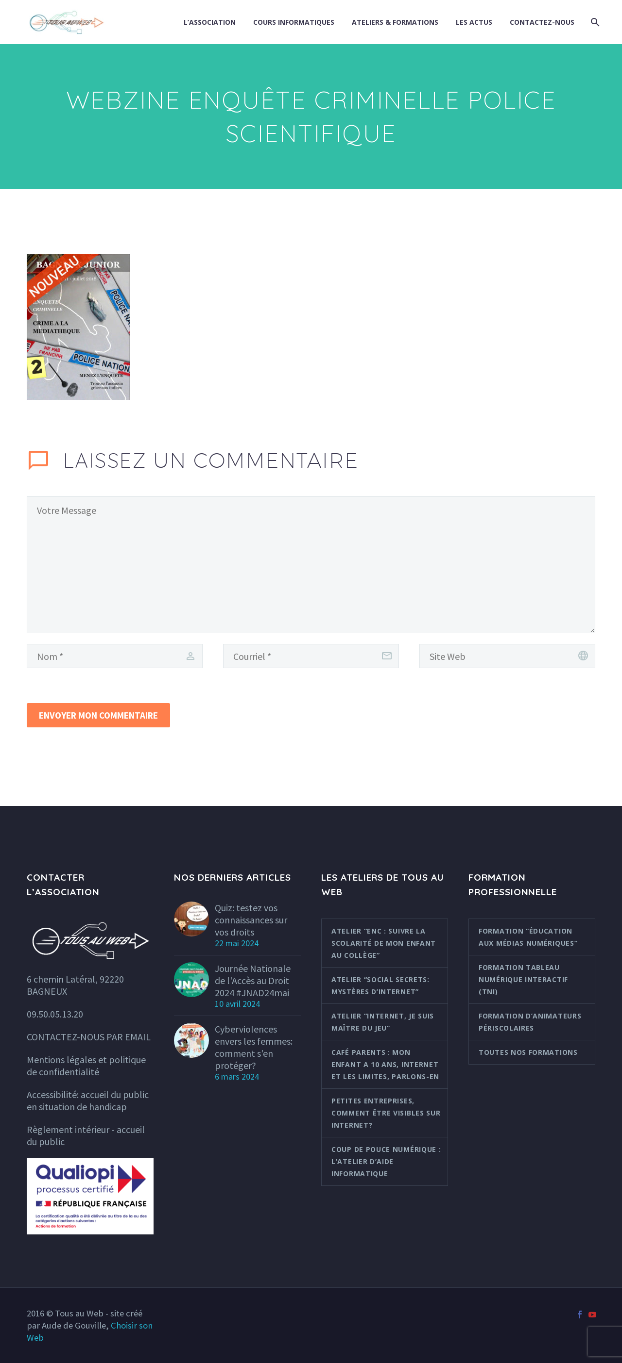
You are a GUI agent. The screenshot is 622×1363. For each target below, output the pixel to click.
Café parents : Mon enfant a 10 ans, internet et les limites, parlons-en (385, 1064)
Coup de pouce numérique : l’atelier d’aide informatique (386, 1161)
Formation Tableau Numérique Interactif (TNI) (523, 979)
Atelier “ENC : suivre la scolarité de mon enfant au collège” (383, 943)
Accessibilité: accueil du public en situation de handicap (88, 1100)
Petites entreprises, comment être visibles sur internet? (386, 1113)
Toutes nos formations (528, 1052)
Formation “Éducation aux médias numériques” (528, 937)
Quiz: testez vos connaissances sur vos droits (251, 920)
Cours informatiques (293, 22)
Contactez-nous (542, 22)
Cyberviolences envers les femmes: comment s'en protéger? (254, 1047)
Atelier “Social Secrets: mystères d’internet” (380, 985)
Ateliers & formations (395, 22)
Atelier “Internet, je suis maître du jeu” (382, 1022)
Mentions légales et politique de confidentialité (86, 1065)
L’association (210, 22)
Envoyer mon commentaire (98, 715)
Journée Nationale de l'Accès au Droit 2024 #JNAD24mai (253, 980)
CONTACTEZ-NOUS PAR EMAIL (89, 1037)
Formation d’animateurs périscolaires (530, 1022)
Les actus (474, 22)
